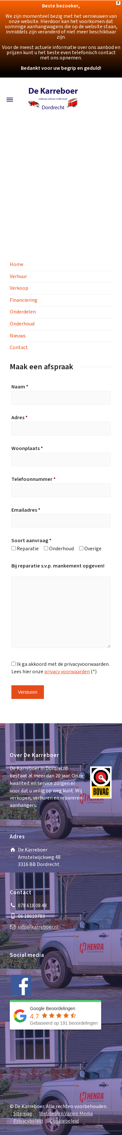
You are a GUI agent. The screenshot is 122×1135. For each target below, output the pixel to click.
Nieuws (18, 336)
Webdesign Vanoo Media (66, 1113)
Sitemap (22, 1113)
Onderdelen (23, 312)
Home (16, 264)
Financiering (23, 300)
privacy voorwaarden (67, 671)
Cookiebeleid (64, 1121)
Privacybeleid (28, 1121)
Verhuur (18, 276)
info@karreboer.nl (38, 927)
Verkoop (19, 288)
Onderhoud (22, 324)
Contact (19, 347)
